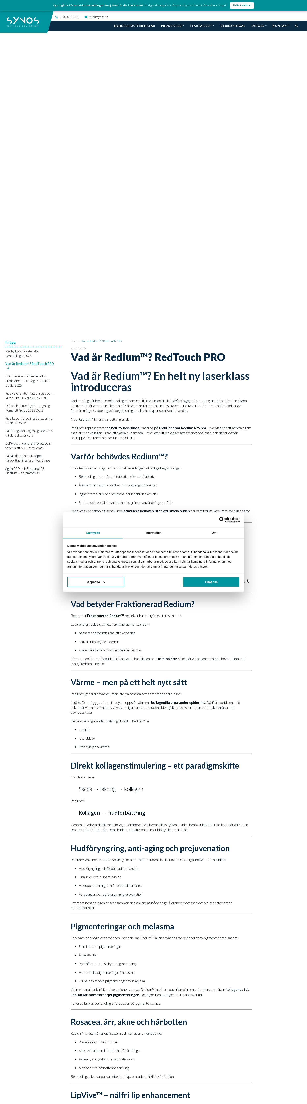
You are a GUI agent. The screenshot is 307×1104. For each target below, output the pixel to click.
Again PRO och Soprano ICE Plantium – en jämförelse (24, 163)
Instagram (142, 1088)
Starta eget (201, 25)
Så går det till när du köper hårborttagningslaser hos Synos (27, 150)
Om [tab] (214, 532)
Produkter (171, 25)
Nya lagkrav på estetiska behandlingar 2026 (21, 46)
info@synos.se (98, 17)
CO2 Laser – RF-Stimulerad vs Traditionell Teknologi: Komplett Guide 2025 (27, 73)
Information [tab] (153, 532)
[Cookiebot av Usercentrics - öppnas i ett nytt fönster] (222, 520)
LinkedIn (211, 1088)
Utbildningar (233, 25)
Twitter (177, 1088)
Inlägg (10, 35)
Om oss (257, 25)
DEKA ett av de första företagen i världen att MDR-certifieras (28, 138)
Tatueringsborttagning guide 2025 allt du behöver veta (29, 125)
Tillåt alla (211, 582)
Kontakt (281, 25)
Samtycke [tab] (93, 532)
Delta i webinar (242, 5)
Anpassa (96, 582)
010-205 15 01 (69, 17)
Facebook (105, 1088)
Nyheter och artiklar (134, 25)
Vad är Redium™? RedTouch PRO (29, 56)
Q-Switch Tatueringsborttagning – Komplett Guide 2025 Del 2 (28, 100)
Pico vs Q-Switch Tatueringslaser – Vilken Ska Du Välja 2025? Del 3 (29, 88)
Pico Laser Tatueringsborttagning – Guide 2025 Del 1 (29, 113)
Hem (73, 33)
